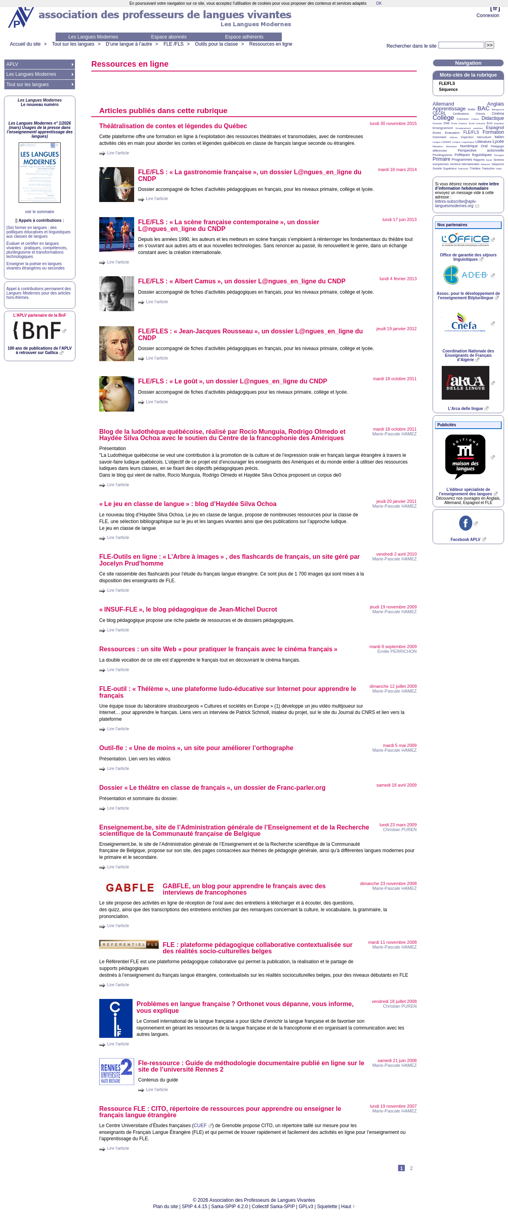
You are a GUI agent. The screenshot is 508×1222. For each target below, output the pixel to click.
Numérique (468, 146)
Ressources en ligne (270, 44)
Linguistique (468, 142)
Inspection (467, 137)
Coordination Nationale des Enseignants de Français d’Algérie (468, 355)
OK (378, 3)
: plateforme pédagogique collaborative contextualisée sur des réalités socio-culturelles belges (257, 948)
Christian (400, 829)
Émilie (397, 651)
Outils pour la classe (216, 44)
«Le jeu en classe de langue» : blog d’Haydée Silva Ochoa (188, 503)
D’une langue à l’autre (129, 44)
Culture (475, 119)
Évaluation (452, 133)
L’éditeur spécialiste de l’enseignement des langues (465, 491)
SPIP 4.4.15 (194, 1206)
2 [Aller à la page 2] (411, 1168)
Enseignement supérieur (469, 128)
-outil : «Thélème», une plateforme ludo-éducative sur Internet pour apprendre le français (227, 692)
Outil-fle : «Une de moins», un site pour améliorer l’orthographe (196, 748)
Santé (489, 160)
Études (437, 132)
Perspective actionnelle (481, 150)
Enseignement (443, 128)
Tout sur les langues (73, 44)
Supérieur (450, 168)
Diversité (437, 123)
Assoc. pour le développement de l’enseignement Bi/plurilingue (468, 295)
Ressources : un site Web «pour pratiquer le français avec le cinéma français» (218, 649)
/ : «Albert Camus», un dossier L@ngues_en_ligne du (242, 281)
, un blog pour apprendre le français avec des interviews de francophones (244, 889)
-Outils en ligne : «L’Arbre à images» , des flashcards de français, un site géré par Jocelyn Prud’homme (229, 560)
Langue (437, 142)
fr (495, 8)
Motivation (451, 146)
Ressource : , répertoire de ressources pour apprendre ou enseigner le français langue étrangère (220, 1111)
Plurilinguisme (442, 155)
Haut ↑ (348, 1206)
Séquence (448, 90)
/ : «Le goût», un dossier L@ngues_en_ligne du (232, 381)
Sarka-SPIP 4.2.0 (229, 1206)
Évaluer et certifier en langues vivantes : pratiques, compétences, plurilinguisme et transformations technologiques (36, 250)
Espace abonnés (169, 37)
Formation (493, 132)
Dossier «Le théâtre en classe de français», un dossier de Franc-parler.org (212, 787)
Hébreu (454, 137)
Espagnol (495, 127)
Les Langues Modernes (93, 37)
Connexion (488, 15)
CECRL (439, 113)
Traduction (488, 168)
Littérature (483, 142)
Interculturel (484, 137)
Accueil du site (25, 44)
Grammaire (439, 137)
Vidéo (499, 168)
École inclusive (477, 123)
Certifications (461, 113)
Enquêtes (499, 123)
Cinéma (498, 113)
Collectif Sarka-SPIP (273, 1206)
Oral (484, 146)
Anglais (495, 104)
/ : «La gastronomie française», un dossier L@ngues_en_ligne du (250, 175)
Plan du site (165, 1206)
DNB (447, 123)
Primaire (441, 159)
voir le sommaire (39, 212)
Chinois (480, 113)
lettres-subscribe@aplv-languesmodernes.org (456, 203)
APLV (12, 64)
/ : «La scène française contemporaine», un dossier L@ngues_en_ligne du (228, 225)
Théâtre (475, 168)
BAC (483, 108)
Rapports (479, 159)
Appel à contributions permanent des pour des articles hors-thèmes (38, 293)
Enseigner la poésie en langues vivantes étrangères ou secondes (35, 266)
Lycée (498, 141)
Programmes (462, 160)
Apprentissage (449, 109)
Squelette (327, 1206)
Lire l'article (118, 152)
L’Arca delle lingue (465, 408)
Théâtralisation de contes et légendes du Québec (173, 126)
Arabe (471, 109)
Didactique (492, 118)
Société (437, 168)
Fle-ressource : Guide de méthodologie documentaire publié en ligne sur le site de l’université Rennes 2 (251, 1066)
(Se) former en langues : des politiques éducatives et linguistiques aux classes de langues (38, 232)
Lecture (446, 141)
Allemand (443, 104)
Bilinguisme (498, 109)
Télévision (463, 168)
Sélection (486, 164)
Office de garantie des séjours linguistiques (468, 257)
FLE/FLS (471, 132)
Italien (499, 137)
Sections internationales (464, 164)
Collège (443, 117)
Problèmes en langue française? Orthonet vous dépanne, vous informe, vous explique (245, 1007)
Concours (463, 118)
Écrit (489, 123)
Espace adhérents (244, 37)
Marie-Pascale (394, 433)
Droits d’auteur (459, 123)
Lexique (456, 142)
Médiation (438, 146)
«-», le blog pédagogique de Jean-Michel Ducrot (188, 609)
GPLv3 (306, 1206)
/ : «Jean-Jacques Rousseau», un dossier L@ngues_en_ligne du (250, 334)
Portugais (499, 155)
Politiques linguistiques (473, 155)
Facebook (465, 539)
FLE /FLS (174, 44)
